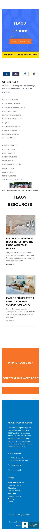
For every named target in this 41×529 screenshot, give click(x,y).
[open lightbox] (6, 74)
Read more (10, 264)
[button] (37, 4)
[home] (2, 4)
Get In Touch (16, 470)
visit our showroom (20, 41)
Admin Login (20, 525)
